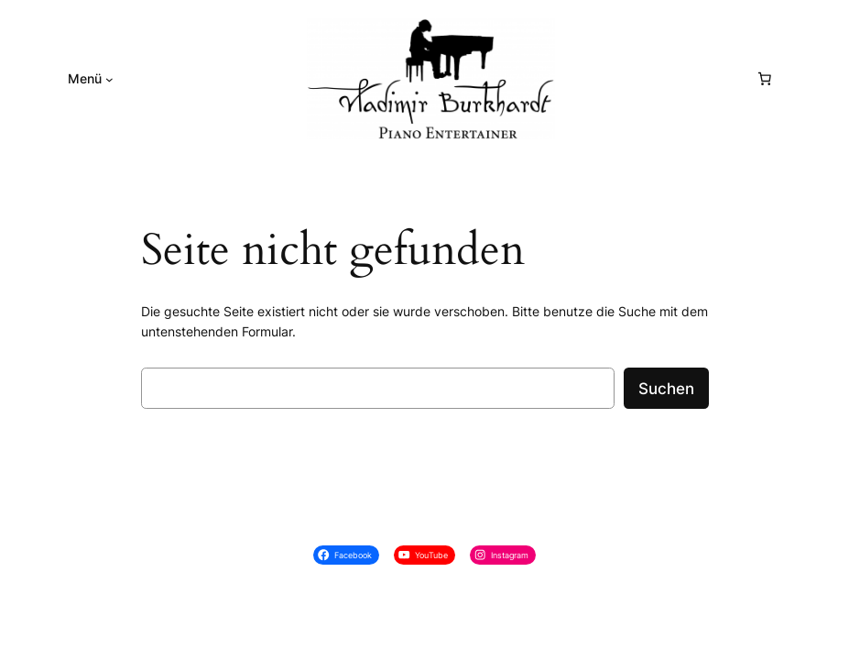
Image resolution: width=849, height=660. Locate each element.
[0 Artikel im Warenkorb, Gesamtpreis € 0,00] (764, 78)
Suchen (666, 389)
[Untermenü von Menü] (109, 79)
